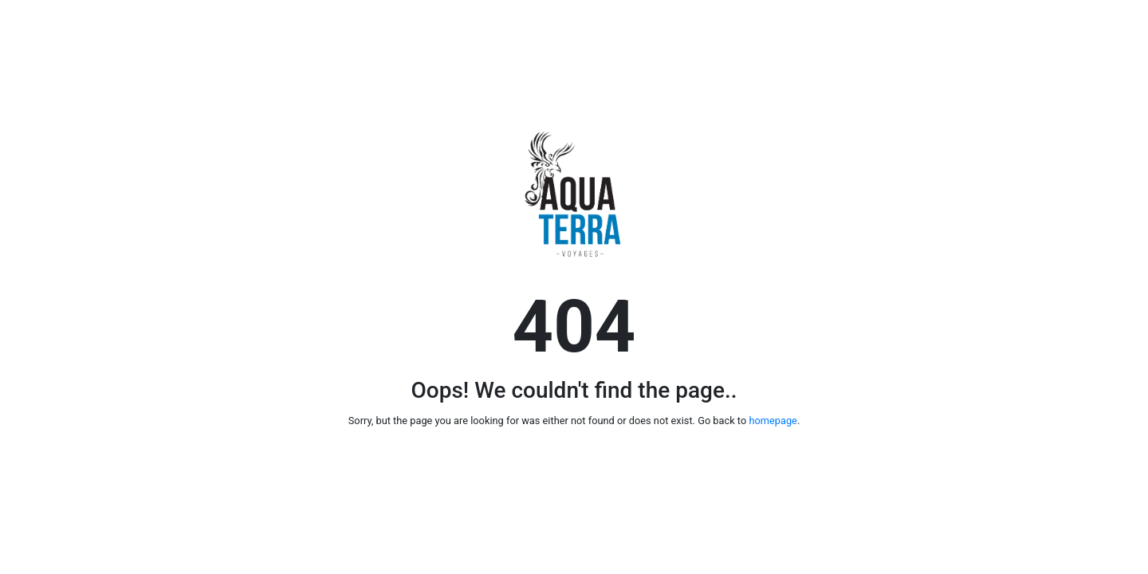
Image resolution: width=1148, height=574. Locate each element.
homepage (772, 421)
